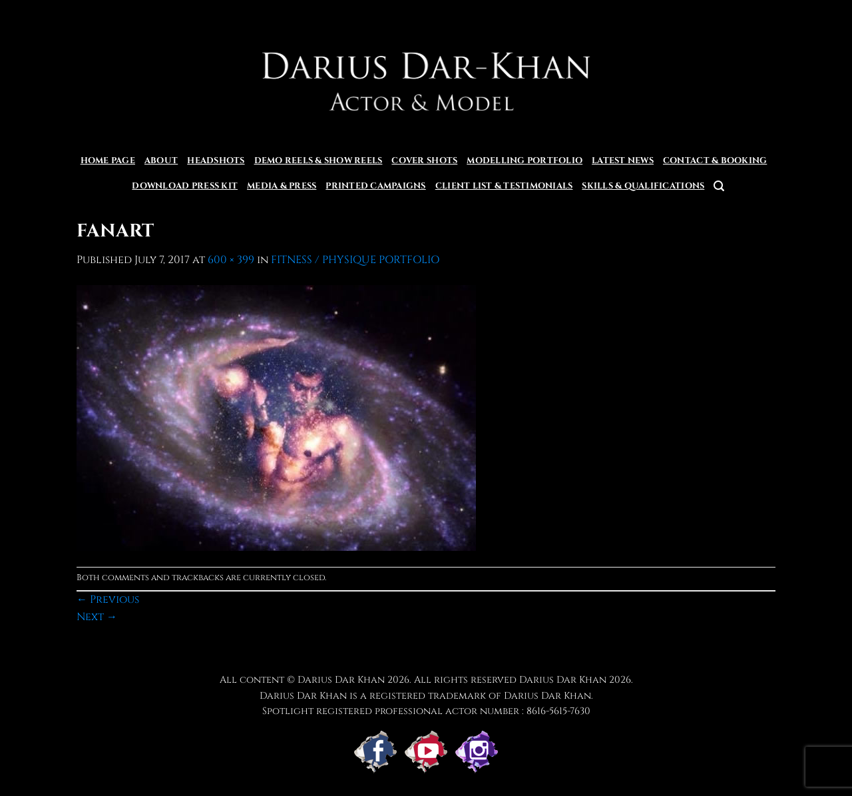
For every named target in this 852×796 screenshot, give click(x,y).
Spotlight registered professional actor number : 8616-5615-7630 (426, 711)
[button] (719, 186)
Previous (108, 599)
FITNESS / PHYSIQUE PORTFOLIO (355, 259)
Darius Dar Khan (562, 679)
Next (97, 616)
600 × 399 (231, 259)
